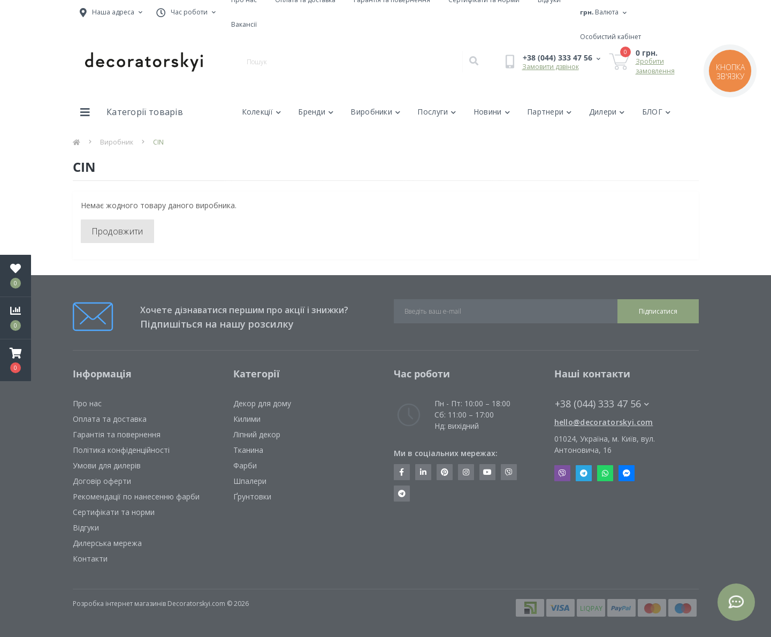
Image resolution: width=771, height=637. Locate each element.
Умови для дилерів (107, 465)
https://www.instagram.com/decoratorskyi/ (466, 472)
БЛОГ (656, 112)
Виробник (116, 142)
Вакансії (244, 24)
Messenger (626, 473)
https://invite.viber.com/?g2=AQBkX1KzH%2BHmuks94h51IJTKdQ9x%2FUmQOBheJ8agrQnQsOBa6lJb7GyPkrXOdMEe (509, 472)
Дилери (607, 112)
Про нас (87, 403)
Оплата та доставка (110, 419)
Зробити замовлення (655, 66)
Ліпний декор (256, 434)
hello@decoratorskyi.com (603, 422)
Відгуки (86, 527)
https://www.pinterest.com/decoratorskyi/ (444, 472)
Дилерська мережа (107, 543)
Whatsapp (605, 473)
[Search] (473, 61)
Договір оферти (102, 481)
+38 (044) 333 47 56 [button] (602, 404)
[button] (15, 360)
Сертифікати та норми (114, 512)
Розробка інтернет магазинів (119, 603)
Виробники (375, 112)
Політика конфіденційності (121, 450)
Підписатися (658, 311)
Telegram (583, 473)
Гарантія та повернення (117, 434)
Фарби (245, 465)
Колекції (261, 112)
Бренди (315, 112)
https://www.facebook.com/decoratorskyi (401, 472)
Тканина (248, 450)
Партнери (549, 112)
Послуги (436, 112)
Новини (492, 112)
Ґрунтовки (252, 496)
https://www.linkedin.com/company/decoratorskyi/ (423, 472)
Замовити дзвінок (550, 66)
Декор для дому (262, 403)
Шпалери (249, 481)
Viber (562, 473)
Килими (247, 419)
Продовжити (117, 231)
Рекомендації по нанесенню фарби (136, 496)
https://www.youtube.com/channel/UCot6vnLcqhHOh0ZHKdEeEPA (487, 472)
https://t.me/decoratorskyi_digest (402, 493)
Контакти (90, 558)
